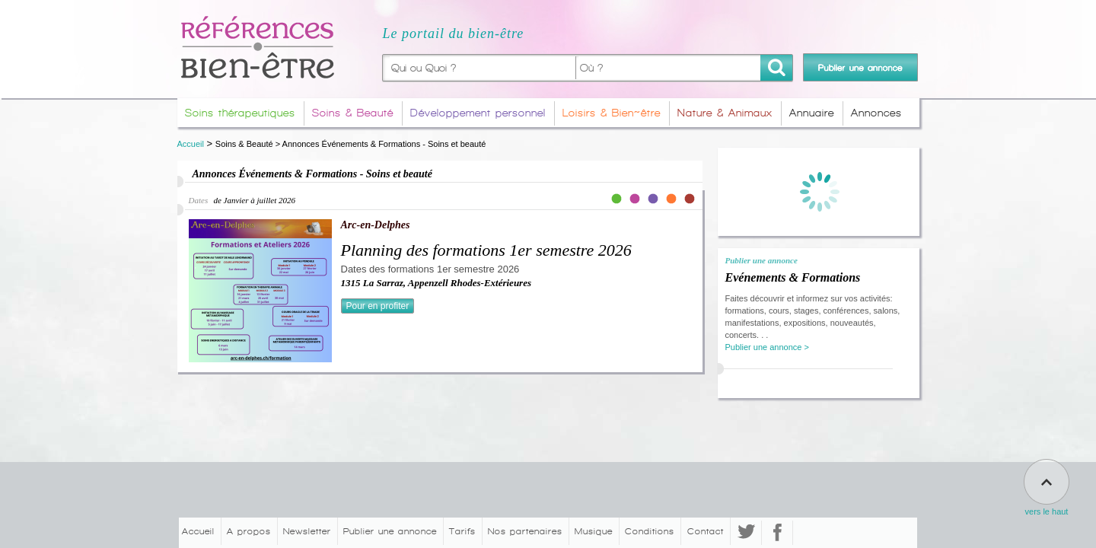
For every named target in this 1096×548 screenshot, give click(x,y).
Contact (705, 531)
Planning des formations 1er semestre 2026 (486, 250)
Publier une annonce (390, 531)
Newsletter (307, 531)
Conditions (649, 531)
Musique (594, 531)
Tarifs (462, 531)
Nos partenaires (525, 531)
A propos (249, 531)
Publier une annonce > (767, 347)
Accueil (190, 143)
